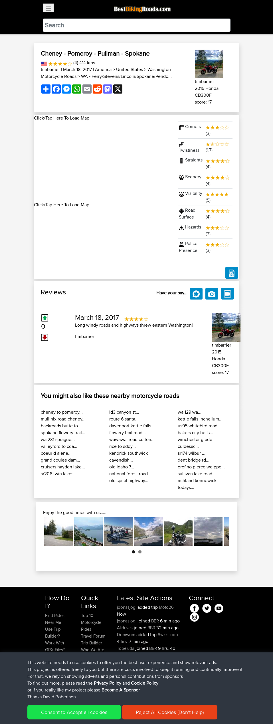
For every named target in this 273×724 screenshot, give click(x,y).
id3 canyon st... (124, 412)
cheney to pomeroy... (62, 412)
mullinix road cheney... (63, 419)
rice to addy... (122, 446)
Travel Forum (93, 636)
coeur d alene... (56, 453)
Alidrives (125, 628)
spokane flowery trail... (63, 432)
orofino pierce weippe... (201, 467)
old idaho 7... (121, 467)
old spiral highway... (128, 480)
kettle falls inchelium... (200, 419)
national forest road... (130, 473)
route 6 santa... (124, 419)
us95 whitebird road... (199, 425)
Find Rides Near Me (54, 618)
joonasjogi (127, 607)
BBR (155, 621)
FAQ (49, 684)
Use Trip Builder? (53, 632)
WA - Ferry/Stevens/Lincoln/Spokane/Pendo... (126, 76)
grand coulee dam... (60, 460)
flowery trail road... (127, 432)
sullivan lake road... (197, 473)
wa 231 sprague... (58, 439)
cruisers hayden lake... (63, 467)
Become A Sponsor (54, 673)
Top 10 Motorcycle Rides (91, 622)
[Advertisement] (102, 161)
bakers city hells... (195, 432)
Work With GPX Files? (55, 646)
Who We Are (92, 650)
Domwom (126, 635)
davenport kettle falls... (132, 425)
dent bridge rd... (193, 460)
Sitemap (98, 711)
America (103, 69)
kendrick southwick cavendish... (128, 456)
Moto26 (166, 607)
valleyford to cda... (59, 446)
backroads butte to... (61, 425)
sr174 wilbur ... (191, 453)
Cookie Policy (150, 711)
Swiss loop (168, 635)
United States (129, 69)
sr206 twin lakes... (59, 473)
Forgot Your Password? (56, 660)
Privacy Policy (121, 711)
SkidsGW (126, 662)
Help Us (88, 663)
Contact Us (91, 657)
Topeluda (126, 648)
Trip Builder (91, 643)
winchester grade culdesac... (195, 443)
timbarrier (50, 69)
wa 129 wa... (189, 412)
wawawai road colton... (132, 439)
